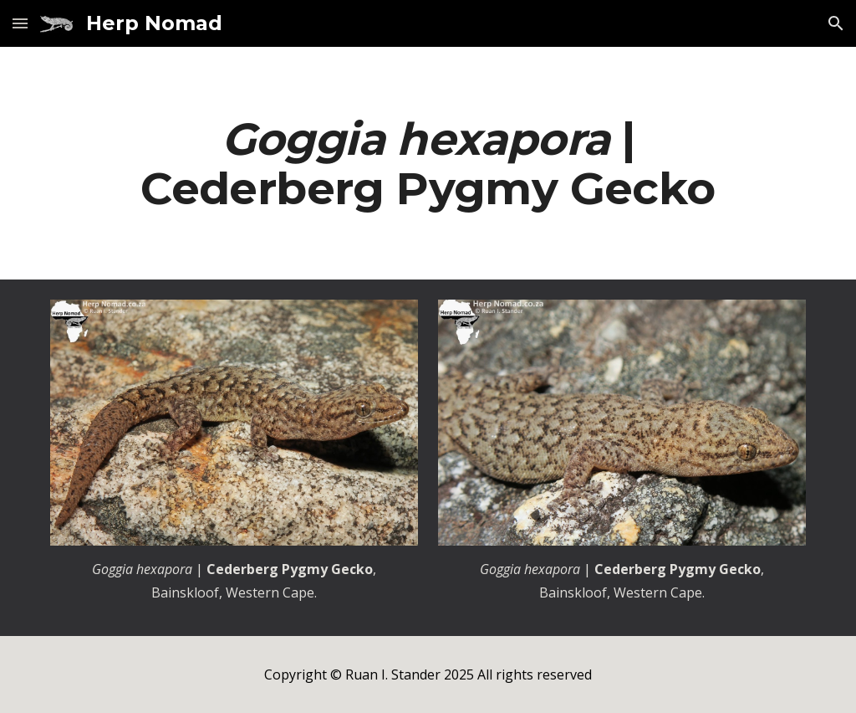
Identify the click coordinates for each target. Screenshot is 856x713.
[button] (20, 23)
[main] (428, 163)
